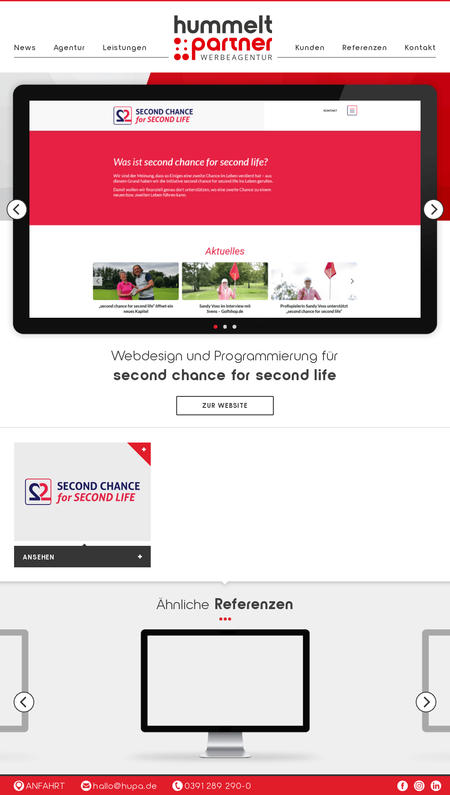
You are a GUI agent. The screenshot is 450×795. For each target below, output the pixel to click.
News (25, 47)
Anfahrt (39, 785)
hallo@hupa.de (119, 785)
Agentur (69, 47)
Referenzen (364, 47)
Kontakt (420, 47)
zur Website (225, 405)
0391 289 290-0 (218, 785)
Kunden (310, 47)
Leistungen (125, 47)
